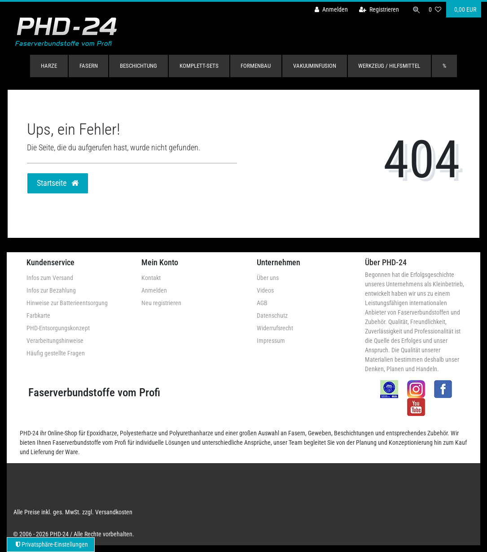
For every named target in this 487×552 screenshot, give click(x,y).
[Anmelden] (328, 10)
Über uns (268, 277)
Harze (49, 65)
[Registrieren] (376, 10)
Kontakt (151, 277)
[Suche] (415, 10)
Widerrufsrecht (275, 328)
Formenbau (256, 65)
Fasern (88, 65)
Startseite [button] (58, 183)
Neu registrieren (161, 303)
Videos (265, 290)
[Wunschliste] (435, 10)
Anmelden (154, 290)
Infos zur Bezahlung (51, 290)
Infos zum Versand (49, 277)
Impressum (271, 340)
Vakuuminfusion (314, 65)
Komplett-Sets (199, 65)
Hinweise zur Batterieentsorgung (67, 303)
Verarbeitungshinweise (54, 340)
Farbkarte (38, 315)
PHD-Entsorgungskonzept (58, 328)
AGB (262, 303)
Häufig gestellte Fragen (55, 353)
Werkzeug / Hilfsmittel (389, 65)
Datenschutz (272, 315)
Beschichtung (138, 65)
